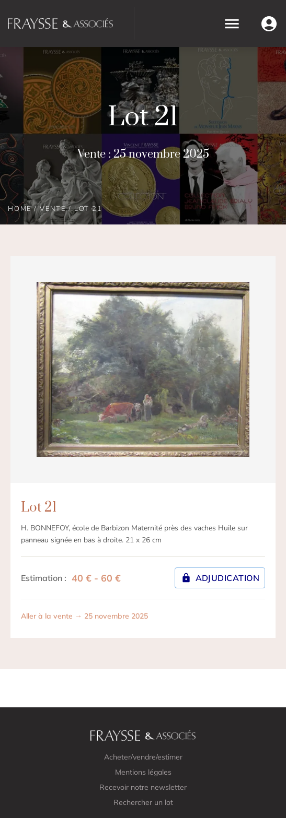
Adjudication (220, 578)
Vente (53, 209)
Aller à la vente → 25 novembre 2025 (84, 616)
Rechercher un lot (143, 802)
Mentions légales (143, 772)
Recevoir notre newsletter (143, 787)
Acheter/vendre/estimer (143, 757)
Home (19, 209)
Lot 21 (88, 209)
